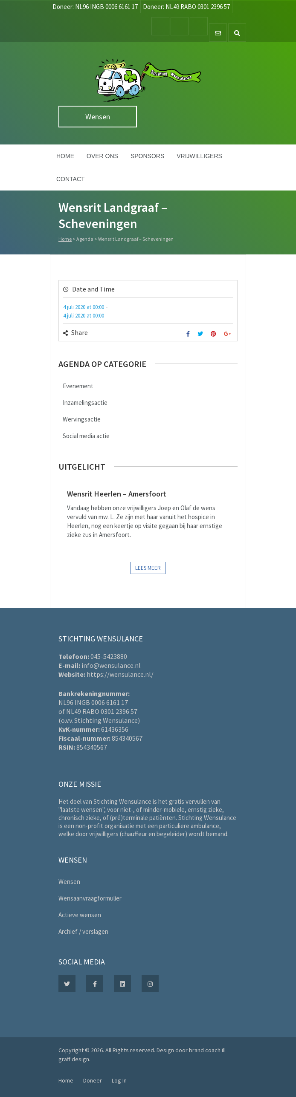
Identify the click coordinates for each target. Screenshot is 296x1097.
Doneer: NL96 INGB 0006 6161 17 (95, 7)
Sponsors (147, 156)
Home (65, 156)
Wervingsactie (82, 419)
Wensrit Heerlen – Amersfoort (116, 494)
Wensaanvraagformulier (90, 898)
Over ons (102, 156)
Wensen (97, 116)
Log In (119, 1080)
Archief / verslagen (83, 931)
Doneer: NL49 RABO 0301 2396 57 (186, 7)
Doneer (92, 1080)
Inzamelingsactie (85, 402)
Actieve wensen (79, 915)
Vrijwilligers (199, 156)
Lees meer (148, 568)
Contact (70, 179)
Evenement (78, 386)
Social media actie (86, 436)
